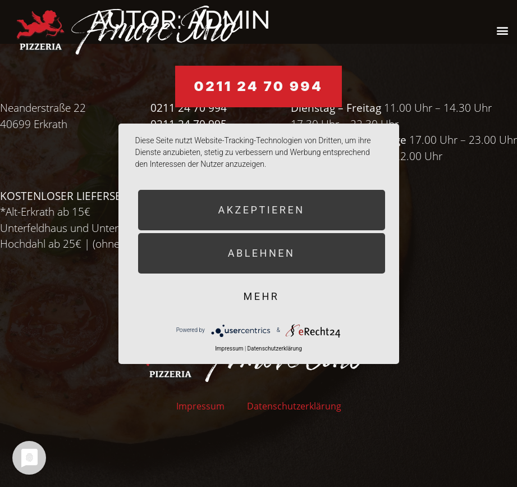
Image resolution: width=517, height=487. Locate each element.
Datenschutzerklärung (294, 406)
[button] (502, 30)
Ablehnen (261, 253)
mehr (262, 296)
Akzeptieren (261, 210)
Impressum (200, 406)
